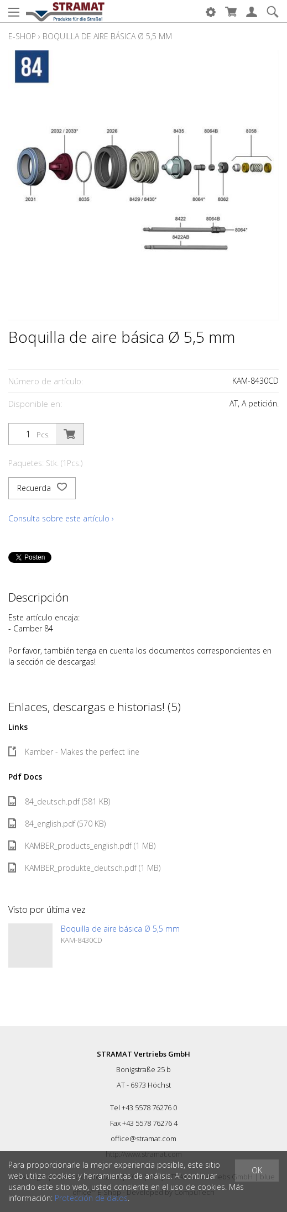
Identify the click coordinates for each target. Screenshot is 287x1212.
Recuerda (42, 488)
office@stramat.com (143, 1138)
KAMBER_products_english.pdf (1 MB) (81, 845)
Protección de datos (91, 1198)
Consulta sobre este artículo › (61, 518)
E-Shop (22, 36)
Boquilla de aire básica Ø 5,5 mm (107, 36)
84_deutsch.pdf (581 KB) (59, 801)
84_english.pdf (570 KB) (57, 823)
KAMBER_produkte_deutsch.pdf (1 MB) (84, 868)
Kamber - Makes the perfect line (73, 751)
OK (257, 1170)
